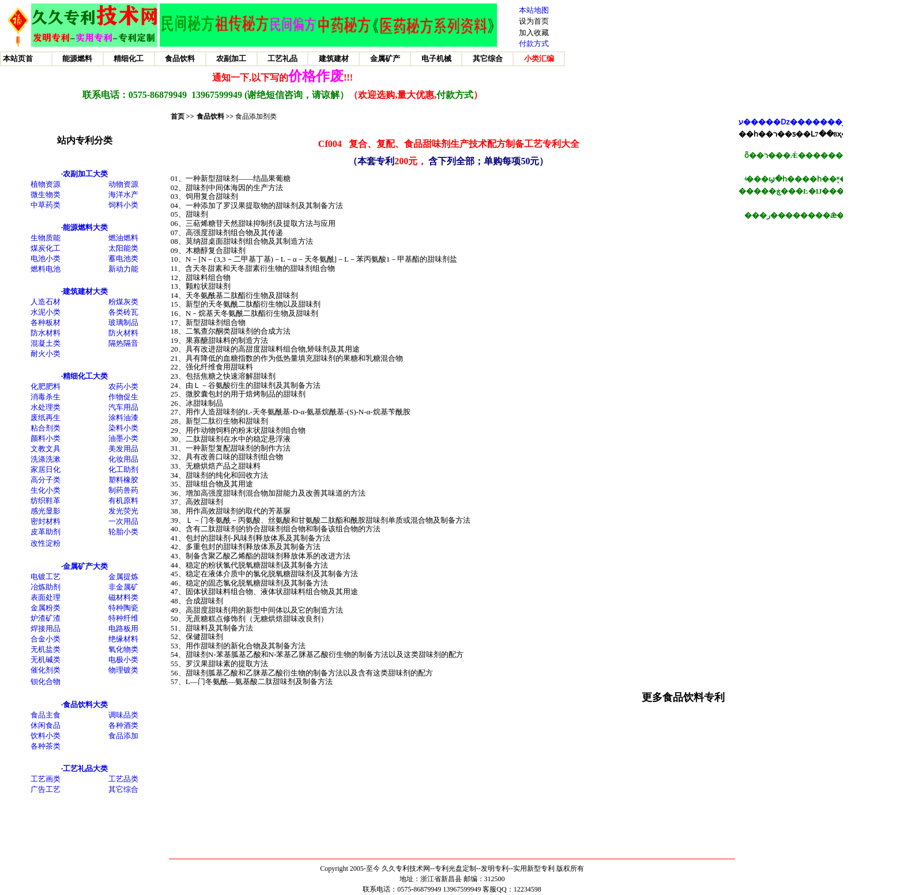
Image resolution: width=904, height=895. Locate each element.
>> (229, 116)
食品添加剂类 (256, 116)
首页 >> (182, 116)
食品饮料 (210, 116)
